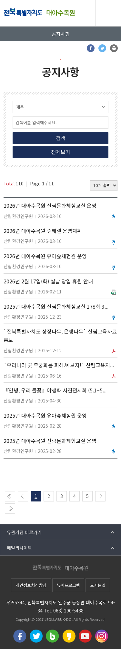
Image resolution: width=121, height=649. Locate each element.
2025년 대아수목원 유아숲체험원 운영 (45, 415)
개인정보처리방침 (30, 585)
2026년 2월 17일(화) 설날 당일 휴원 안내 (48, 281)
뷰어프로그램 (68, 585)
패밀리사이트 (19, 547)
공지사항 (61, 33)
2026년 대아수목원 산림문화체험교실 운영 (50, 205)
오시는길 (98, 585)
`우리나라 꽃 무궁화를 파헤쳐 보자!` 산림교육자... (59, 365)
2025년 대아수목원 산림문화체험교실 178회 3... (56, 306)
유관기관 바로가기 (24, 532)
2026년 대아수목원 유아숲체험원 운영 (45, 256)
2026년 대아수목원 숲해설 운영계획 (43, 231)
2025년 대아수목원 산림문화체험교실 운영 (50, 441)
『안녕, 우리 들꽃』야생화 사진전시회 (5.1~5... (55, 390)
